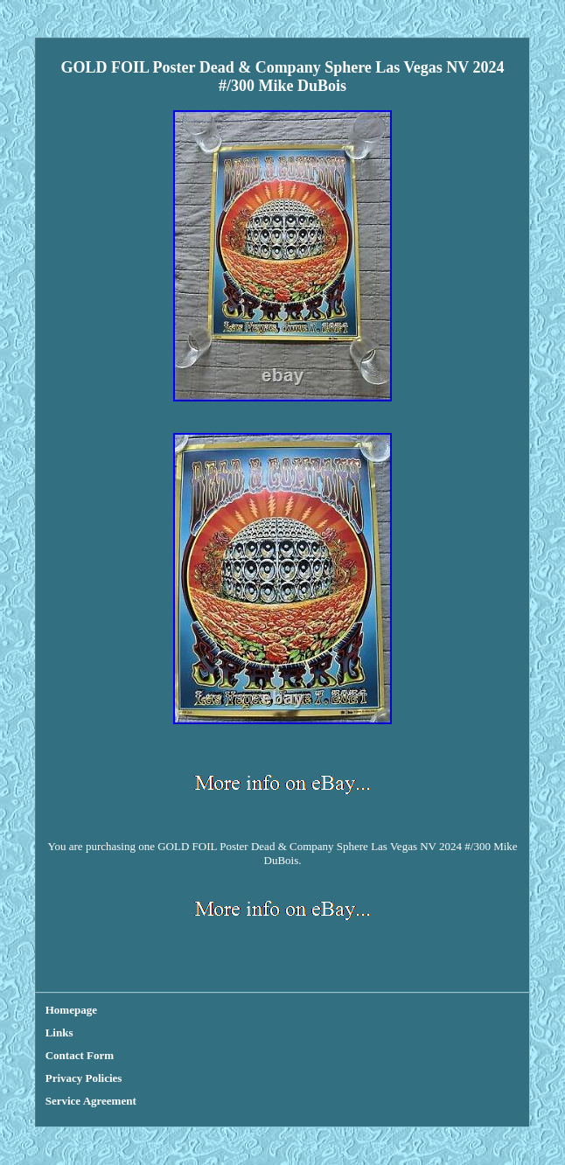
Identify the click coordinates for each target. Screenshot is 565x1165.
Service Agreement (90, 1100)
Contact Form (79, 1055)
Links (59, 1032)
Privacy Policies (83, 1078)
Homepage (71, 1009)
